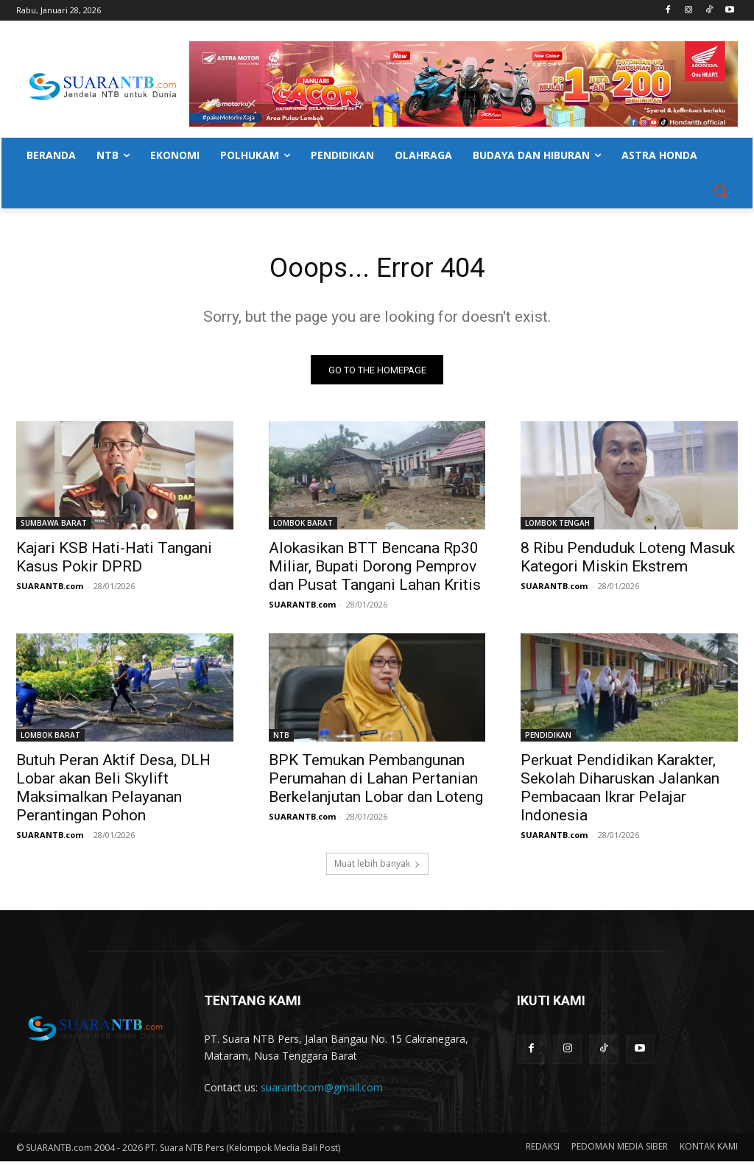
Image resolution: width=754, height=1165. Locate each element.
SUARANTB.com (49, 590)
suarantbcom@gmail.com (322, 1091)
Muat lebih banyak (377, 867)
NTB (281, 739)
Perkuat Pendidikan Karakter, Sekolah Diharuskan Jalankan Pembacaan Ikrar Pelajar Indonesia (620, 792)
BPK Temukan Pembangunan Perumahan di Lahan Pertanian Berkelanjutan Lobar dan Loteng (376, 783)
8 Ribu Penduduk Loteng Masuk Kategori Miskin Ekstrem (628, 561)
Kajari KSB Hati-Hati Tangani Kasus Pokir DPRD (114, 561)
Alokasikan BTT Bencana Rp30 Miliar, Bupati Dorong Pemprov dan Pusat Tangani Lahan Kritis (375, 570)
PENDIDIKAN (548, 739)
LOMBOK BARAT (303, 527)
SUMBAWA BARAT (54, 527)
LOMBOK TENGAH (557, 527)
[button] (720, 190)
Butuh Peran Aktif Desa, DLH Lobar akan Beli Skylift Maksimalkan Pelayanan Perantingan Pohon (113, 792)
